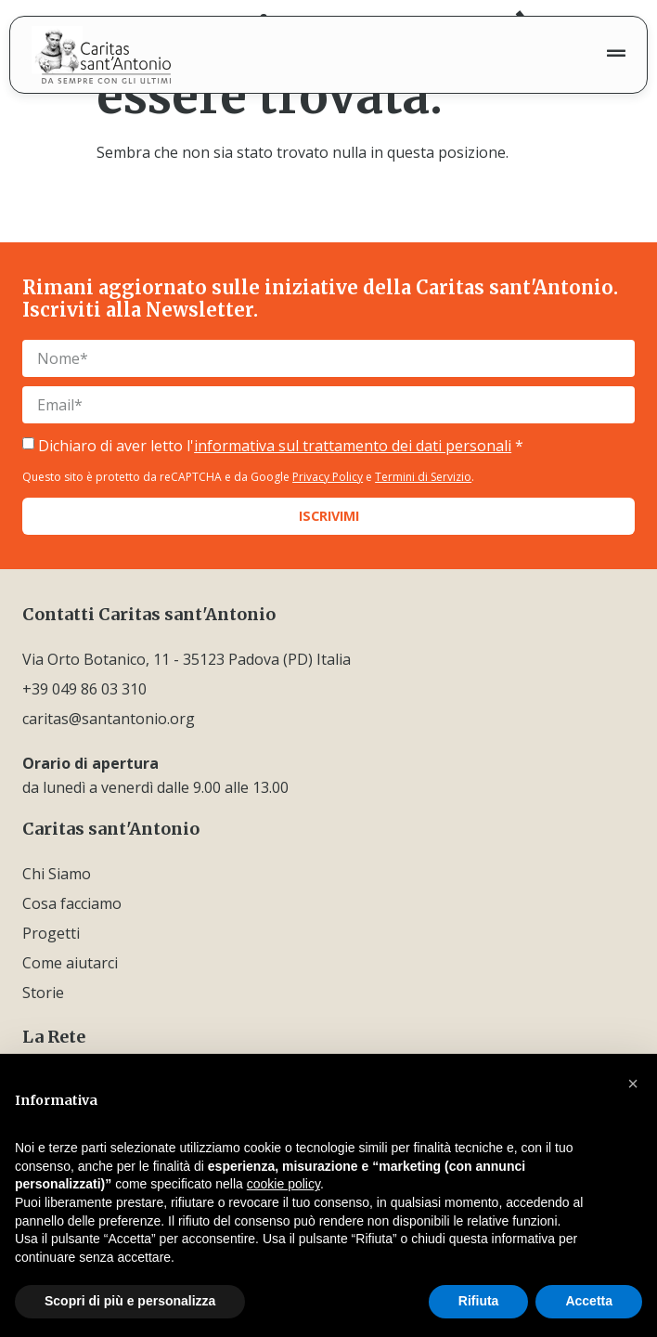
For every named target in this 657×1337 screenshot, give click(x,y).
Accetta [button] (588, 1300)
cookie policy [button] (283, 1183)
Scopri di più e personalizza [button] (130, 1300)
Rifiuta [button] (478, 1300)
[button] (633, 1083)
